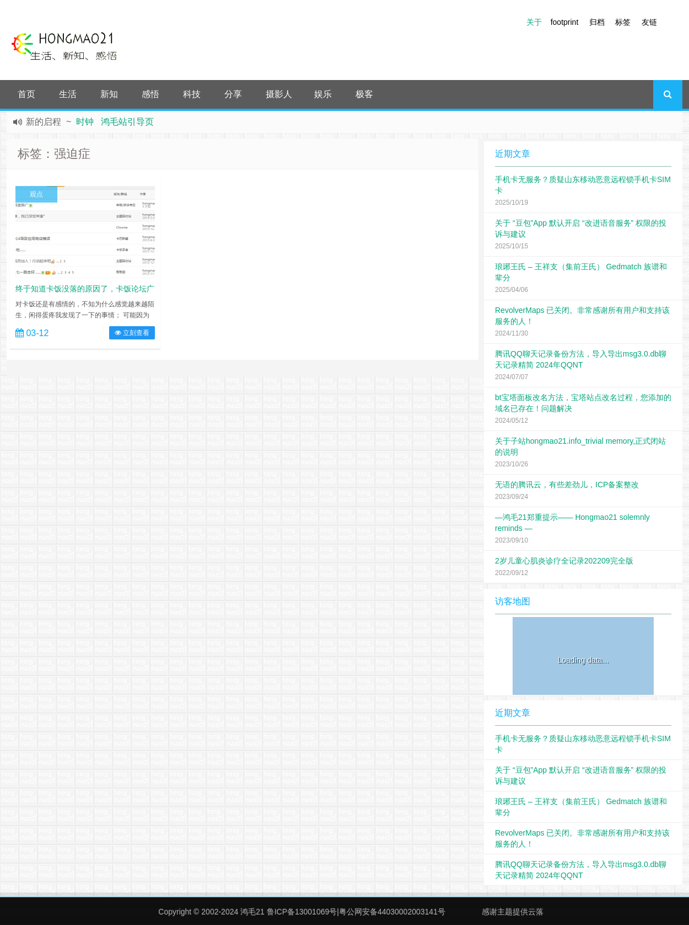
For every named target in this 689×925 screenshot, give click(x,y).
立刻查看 (132, 333)
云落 (535, 911)
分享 (233, 94)
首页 (26, 94)
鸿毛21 (252, 911)
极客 (364, 94)
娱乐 (323, 94)
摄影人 (279, 94)
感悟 (150, 94)
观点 (36, 194)
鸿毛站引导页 (127, 121)
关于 (534, 22)
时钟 (85, 121)
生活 (68, 94)
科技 (192, 94)
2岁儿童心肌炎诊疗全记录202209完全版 (564, 560)
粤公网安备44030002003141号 (392, 911)
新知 (109, 94)
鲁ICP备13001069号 (302, 911)
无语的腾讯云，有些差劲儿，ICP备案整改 (567, 484)
